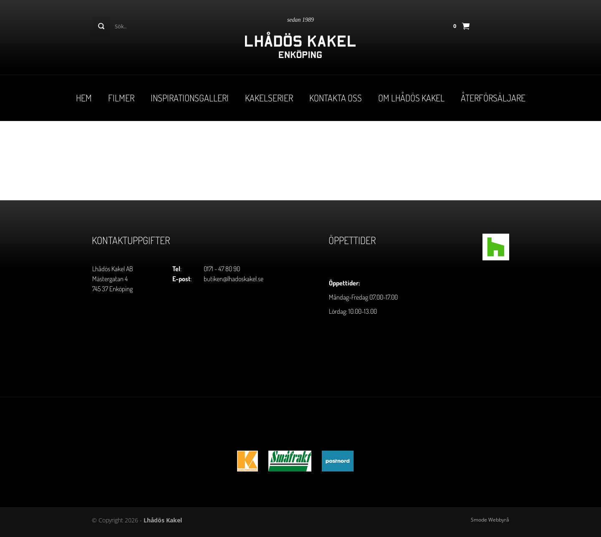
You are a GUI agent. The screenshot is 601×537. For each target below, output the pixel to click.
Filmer (121, 97)
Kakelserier (269, 97)
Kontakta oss (335, 97)
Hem (84, 97)
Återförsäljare (493, 97)
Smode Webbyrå (490, 519)
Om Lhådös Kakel (411, 97)
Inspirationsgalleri (190, 97)
